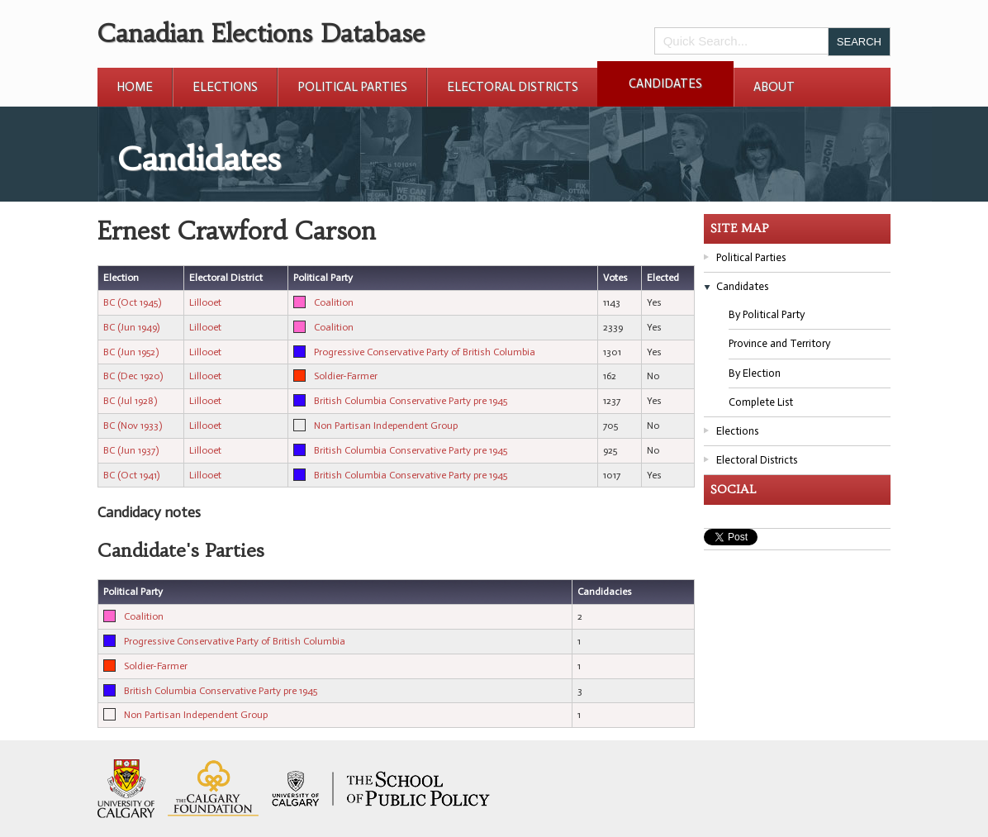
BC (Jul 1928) (130, 401)
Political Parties (352, 86)
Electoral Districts (512, 86)
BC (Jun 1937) (131, 450)
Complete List (761, 402)
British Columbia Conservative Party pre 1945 (410, 401)
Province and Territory (779, 343)
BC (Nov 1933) (132, 425)
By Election (755, 373)
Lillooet (205, 302)
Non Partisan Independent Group (386, 425)
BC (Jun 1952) (131, 352)
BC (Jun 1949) (131, 327)
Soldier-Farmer (346, 376)
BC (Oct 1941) (131, 475)
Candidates (665, 83)
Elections (225, 86)
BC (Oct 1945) (132, 302)
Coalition (334, 302)
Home (134, 86)
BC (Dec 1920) (133, 376)
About (774, 86)
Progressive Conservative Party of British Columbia (424, 352)
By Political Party (767, 314)
